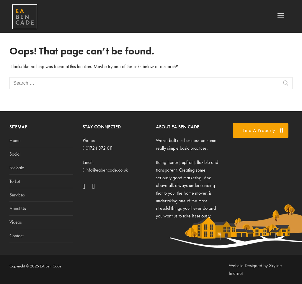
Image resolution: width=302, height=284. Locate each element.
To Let (14, 181)
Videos (15, 222)
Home (15, 140)
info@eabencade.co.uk (105, 170)
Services (17, 195)
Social (14, 154)
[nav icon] (280, 15)
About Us (17, 208)
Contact (16, 236)
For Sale (16, 167)
